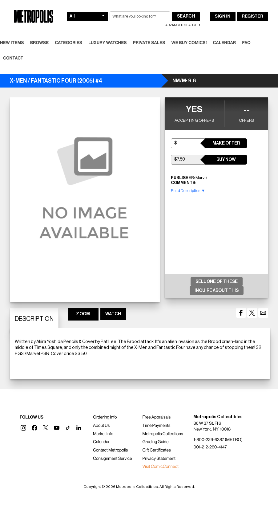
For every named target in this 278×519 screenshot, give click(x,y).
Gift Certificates (157, 450)
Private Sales (149, 43)
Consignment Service (112, 458)
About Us (101, 425)
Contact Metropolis (110, 450)
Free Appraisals (157, 417)
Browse (39, 43)
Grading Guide (156, 442)
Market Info (103, 434)
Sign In (222, 16)
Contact (13, 58)
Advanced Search (181, 25)
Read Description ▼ (188, 191)
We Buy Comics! (189, 43)
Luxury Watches (107, 43)
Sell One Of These (216, 282)
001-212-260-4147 (210, 447)
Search (186, 16)
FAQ (246, 43)
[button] (23, 427)
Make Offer (226, 143)
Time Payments (157, 425)
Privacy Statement (159, 458)
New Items (12, 43)
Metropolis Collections (163, 434)
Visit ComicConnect (161, 466)
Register (252, 16)
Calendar (224, 43)
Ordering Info (105, 417)
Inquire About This (217, 290)
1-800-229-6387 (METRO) (217, 440)
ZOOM (83, 314)
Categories (68, 43)
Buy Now (226, 159)
